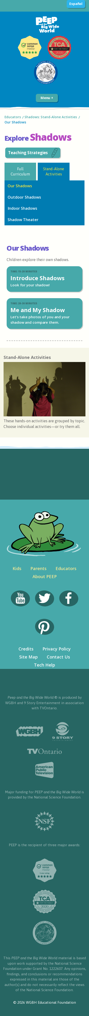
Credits (26, 649)
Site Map (28, 657)
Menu (47, 97)
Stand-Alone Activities (53, 171)
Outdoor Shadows (24, 197)
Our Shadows (15, 122)
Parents (38, 568)
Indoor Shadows (22, 208)
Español (75, 3)
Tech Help (44, 665)
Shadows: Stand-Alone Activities (50, 117)
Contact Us (58, 657)
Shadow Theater (23, 219)
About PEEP (45, 576)
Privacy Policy (56, 649)
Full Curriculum (20, 171)
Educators (13, 117)
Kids (17, 568)
